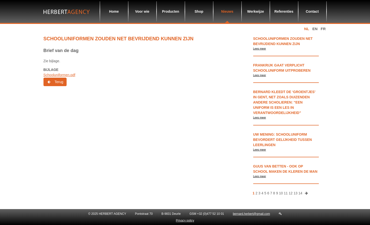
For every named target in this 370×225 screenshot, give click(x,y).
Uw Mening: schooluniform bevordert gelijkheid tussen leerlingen (282, 139)
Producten (170, 11)
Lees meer (259, 48)
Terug (55, 82)
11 (286, 193)
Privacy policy (185, 220)
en (315, 29)
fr (323, 29)
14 (300, 193)
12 (291, 193)
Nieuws (227, 11)
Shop (199, 11)
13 (295, 193)
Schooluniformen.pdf (59, 75)
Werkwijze (255, 11)
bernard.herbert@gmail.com (251, 214)
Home (114, 11)
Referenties (283, 11)
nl (306, 29)
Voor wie (142, 11)
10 (281, 193)
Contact (312, 11)
